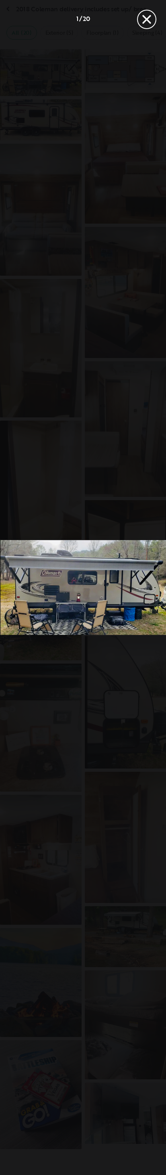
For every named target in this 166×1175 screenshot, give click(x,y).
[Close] (146, 19)
